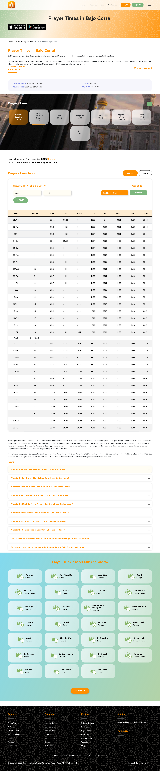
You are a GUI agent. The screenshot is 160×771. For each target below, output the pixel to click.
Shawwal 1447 (20, 186)
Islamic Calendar (51, 723)
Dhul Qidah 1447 (38, 186)
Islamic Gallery (50, 731)
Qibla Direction (13, 731)
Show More (80, 691)
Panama (31, 42)
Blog (102, 5)
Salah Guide (85, 727)
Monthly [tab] (130, 173)
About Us (93, 5)
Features (63, 755)
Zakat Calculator (87, 723)
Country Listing (20, 42)
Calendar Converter (88, 738)
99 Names (49, 746)
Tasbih (47, 734)
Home (83, 5)
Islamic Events (50, 727)
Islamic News (86, 734)
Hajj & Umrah (86, 731)
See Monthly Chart (110, 193)
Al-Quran (11, 727)
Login (125, 5)
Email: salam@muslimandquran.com (133, 723)
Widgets (84, 742)
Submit (20, 200)
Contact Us (112, 5)
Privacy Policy (133, 763)
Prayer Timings (13, 723)
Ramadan (11, 742)
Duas (10, 738)
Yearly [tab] (145, 173)
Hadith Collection (14, 734)
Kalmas (47, 742)
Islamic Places (13, 746)
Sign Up (138, 5)
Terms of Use (146, 763)
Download (138, 193)
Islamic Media (50, 738)
